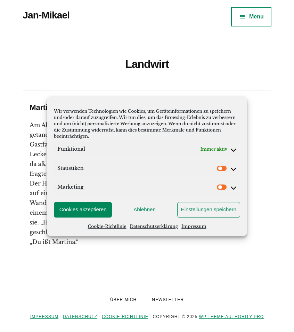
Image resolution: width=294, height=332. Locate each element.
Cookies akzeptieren (83, 209)
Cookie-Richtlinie (107, 226)
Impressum (193, 226)
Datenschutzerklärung (154, 226)
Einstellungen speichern (208, 209)
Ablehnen (144, 209)
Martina (43, 107)
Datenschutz (80, 316)
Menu (256, 16)
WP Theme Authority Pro (231, 316)
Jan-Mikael (46, 15)
